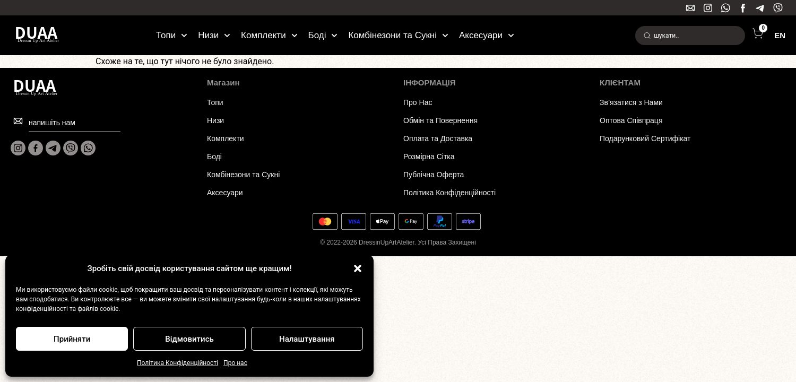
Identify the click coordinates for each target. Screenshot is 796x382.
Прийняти (72, 339)
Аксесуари (486, 35)
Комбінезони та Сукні (398, 35)
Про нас (235, 363)
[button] (357, 268)
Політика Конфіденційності (177, 363)
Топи (171, 35)
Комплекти (269, 35)
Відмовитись (189, 339)
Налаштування (307, 339)
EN (779, 35)
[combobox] (690, 35)
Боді (323, 35)
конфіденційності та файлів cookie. (68, 308)
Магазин (223, 82)
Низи (214, 35)
